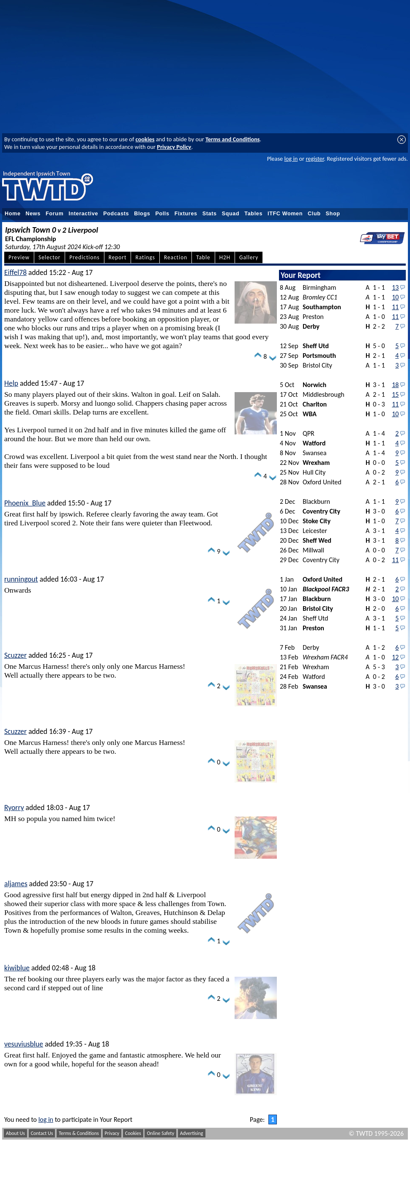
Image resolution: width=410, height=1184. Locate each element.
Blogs (142, 214)
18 (395, 385)
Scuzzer (15, 655)
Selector (49, 257)
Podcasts (116, 214)
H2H (224, 257)
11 (395, 307)
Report (118, 257)
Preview (19, 257)
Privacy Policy (174, 147)
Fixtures (186, 214)
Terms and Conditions (232, 139)
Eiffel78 (15, 272)
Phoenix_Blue (25, 503)
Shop (333, 214)
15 (395, 394)
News (33, 214)
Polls (162, 214)
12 (395, 657)
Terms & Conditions (79, 1133)
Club (314, 214)
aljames (15, 883)
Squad (231, 214)
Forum (54, 214)
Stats (209, 214)
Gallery (248, 257)
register (315, 158)
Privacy (112, 1133)
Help (11, 383)
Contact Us (42, 1133)
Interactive (83, 214)
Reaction (175, 257)
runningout (21, 579)
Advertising (191, 1133)
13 (395, 287)
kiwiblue (17, 967)
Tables (253, 214)
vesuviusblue (23, 1044)
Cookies (133, 1133)
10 (395, 297)
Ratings (145, 257)
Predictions (84, 257)
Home (13, 214)
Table (203, 257)
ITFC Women (285, 214)
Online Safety (160, 1133)
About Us (15, 1133)
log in (291, 158)
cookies (145, 139)
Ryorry (14, 807)
